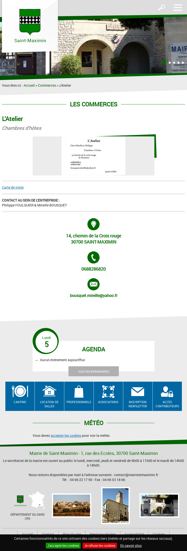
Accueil (29, 85)
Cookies (159, 534)
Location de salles (49, 404)
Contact (48, 534)
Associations (108, 402)
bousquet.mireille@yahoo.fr (93, 288)
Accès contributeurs (167, 404)
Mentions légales (103, 534)
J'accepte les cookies (63, 545)
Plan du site (72, 534)
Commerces (47, 85)
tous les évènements (93, 371)
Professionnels (78, 402)
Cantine (20, 402)
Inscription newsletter (138, 404)
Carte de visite (13, 187)
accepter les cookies (66, 435)
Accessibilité (134, 534)
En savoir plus (131, 545)
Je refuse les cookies (99, 545)
